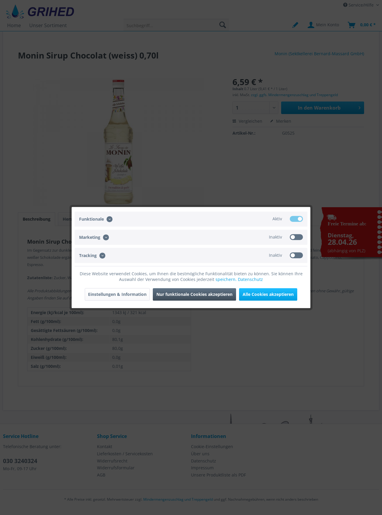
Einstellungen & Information (117, 294)
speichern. (226, 279)
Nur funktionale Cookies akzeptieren (194, 294)
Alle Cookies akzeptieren (268, 294)
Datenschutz (250, 279)
